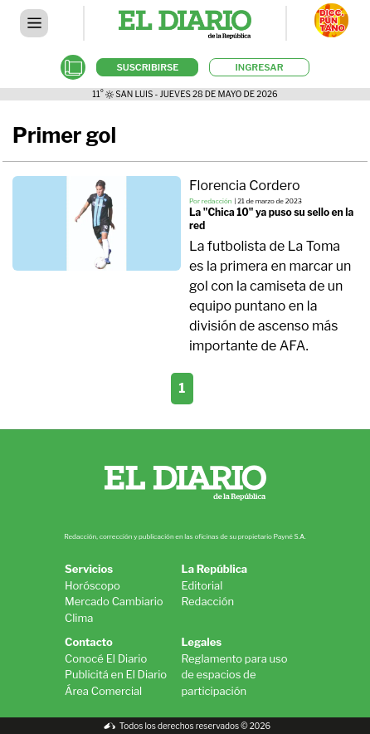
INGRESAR (259, 67)
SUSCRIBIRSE (147, 67)
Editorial (202, 585)
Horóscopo (92, 585)
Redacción (208, 601)
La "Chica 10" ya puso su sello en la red (271, 219)
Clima (79, 617)
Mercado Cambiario (114, 601)
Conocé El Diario (106, 658)
